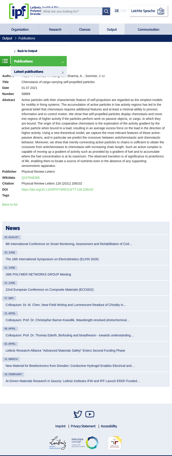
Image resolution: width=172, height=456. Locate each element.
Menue (5, 61)
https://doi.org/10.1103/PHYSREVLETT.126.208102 (57, 189)
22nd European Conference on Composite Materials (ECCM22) (50, 289)
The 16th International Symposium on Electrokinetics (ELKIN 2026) (52, 259)
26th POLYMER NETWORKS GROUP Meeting (38, 274)
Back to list (9, 204)
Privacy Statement (83, 426)
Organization (20, 29)
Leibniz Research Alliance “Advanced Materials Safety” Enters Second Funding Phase (65, 350)
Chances (84, 29)
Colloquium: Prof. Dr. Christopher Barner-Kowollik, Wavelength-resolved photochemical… (68, 320)
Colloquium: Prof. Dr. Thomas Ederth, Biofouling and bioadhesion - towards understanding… (70, 335)
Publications (23, 61)
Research (55, 29)
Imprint (60, 426)
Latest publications (28, 71)
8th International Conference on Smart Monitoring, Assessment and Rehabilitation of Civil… (69, 244)
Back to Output (27, 51)
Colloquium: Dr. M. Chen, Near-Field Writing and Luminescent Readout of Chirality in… (66, 305)
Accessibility (109, 426)
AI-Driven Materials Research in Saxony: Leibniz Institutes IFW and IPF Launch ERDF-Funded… (73, 381)
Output (112, 29)
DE (117, 11)
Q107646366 (31, 177)
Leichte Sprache (148, 11)
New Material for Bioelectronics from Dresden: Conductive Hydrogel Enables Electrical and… (70, 366)
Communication (148, 29)
